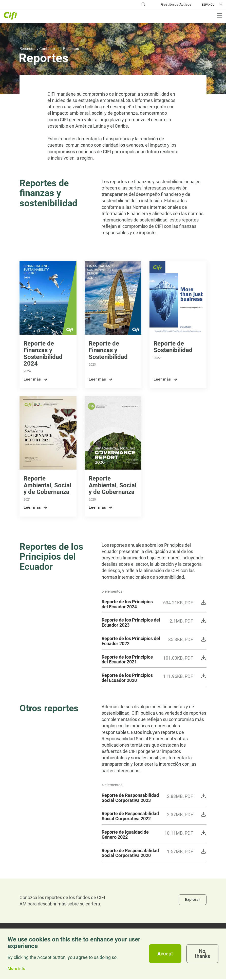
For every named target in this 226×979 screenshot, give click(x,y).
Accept (165, 954)
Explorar (192, 899)
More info (16, 969)
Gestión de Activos (176, 4)
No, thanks (202, 953)
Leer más (36, 379)
